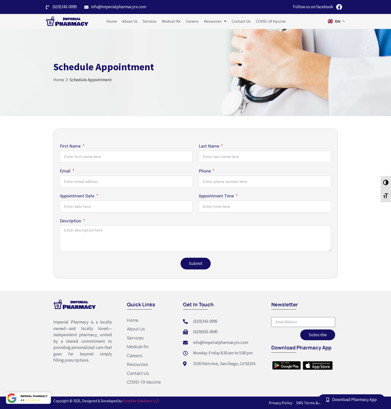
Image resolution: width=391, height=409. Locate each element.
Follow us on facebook (313, 6)
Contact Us (241, 21)
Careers (192, 21)
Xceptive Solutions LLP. (140, 401)
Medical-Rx (171, 21)
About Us (130, 21)
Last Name (209, 146)
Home (111, 21)
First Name (71, 146)
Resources (215, 21)
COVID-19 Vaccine (271, 21)
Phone (205, 171)
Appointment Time (217, 196)
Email (65, 171)
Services (150, 21)
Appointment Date (77, 196)
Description (71, 221)
